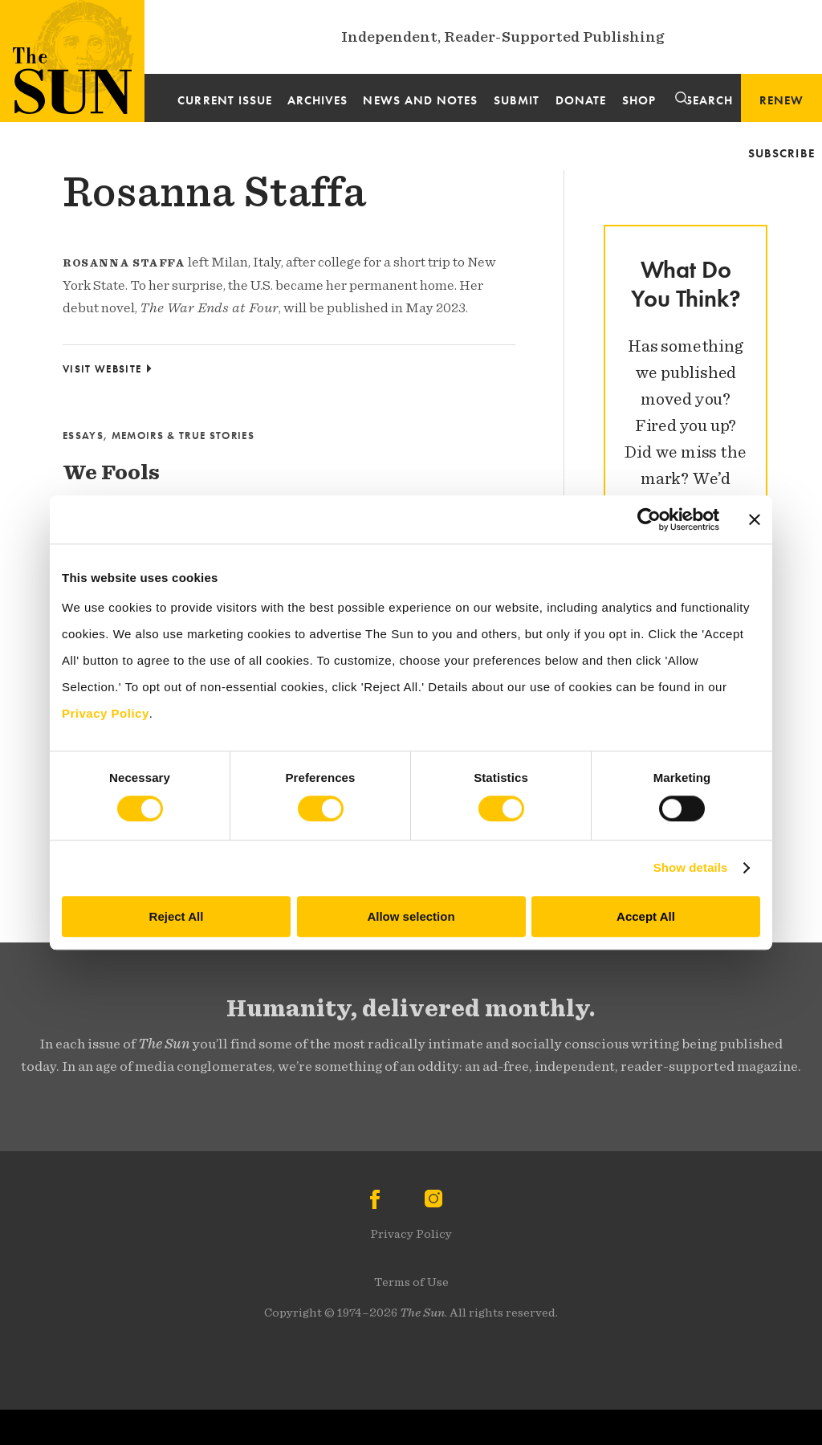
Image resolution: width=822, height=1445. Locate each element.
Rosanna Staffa (214, 191)
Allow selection (410, 916)
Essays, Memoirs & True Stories (158, 435)
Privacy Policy (411, 1233)
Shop (639, 100)
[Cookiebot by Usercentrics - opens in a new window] (649, 519)
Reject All (176, 916)
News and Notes (420, 100)
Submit (516, 100)
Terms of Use (411, 1282)
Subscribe (781, 153)
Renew (781, 100)
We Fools (111, 472)
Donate (580, 100)
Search (709, 100)
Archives (317, 100)
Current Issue (224, 100)
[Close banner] (754, 519)
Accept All (645, 916)
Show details (690, 867)
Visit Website (102, 369)
